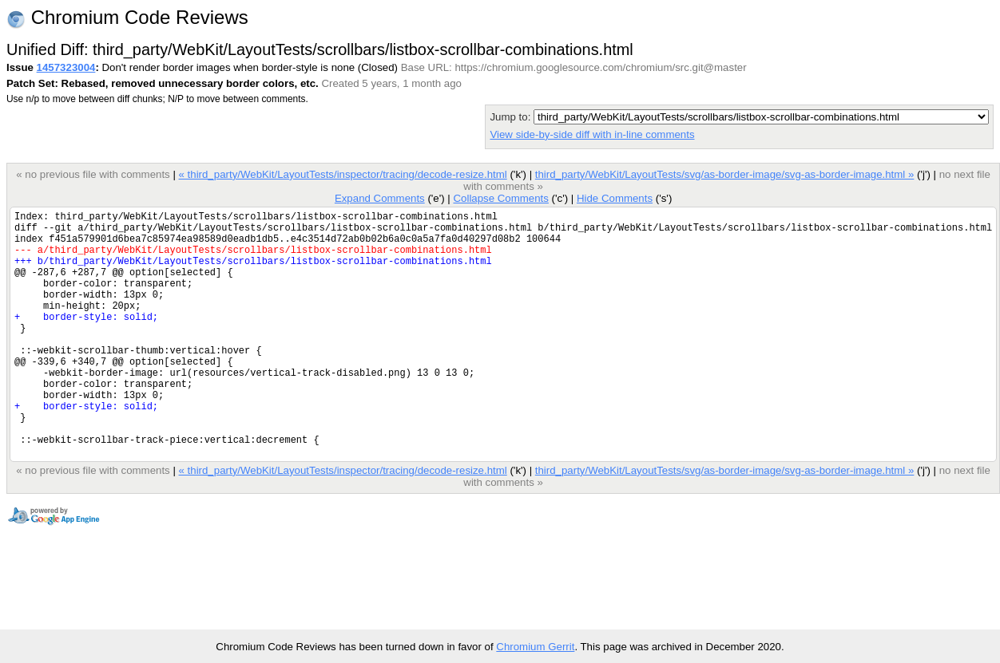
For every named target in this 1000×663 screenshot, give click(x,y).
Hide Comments (615, 198)
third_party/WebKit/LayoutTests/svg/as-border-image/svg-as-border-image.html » (725, 174)
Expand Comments (380, 198)
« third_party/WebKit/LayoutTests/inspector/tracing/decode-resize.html (342, 174)
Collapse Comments (500, 198)
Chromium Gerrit (535, 647)
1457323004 (66, 67)
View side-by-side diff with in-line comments (592, 134)
